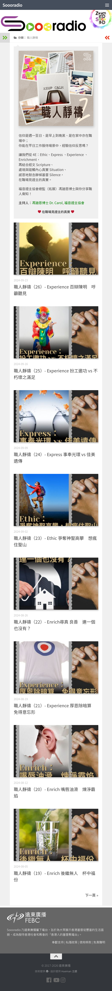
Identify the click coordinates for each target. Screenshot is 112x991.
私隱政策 (71, 942)
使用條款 (85, 942)
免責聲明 (99, 942)
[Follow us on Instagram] (63, 980)
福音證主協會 (74, 202)
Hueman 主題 (69, 971)
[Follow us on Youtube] (56, 980)
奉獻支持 (58, 942)
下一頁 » (91, 895)
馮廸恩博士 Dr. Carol (47, 202)
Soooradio (12, 5)
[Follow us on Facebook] (49, 980)
